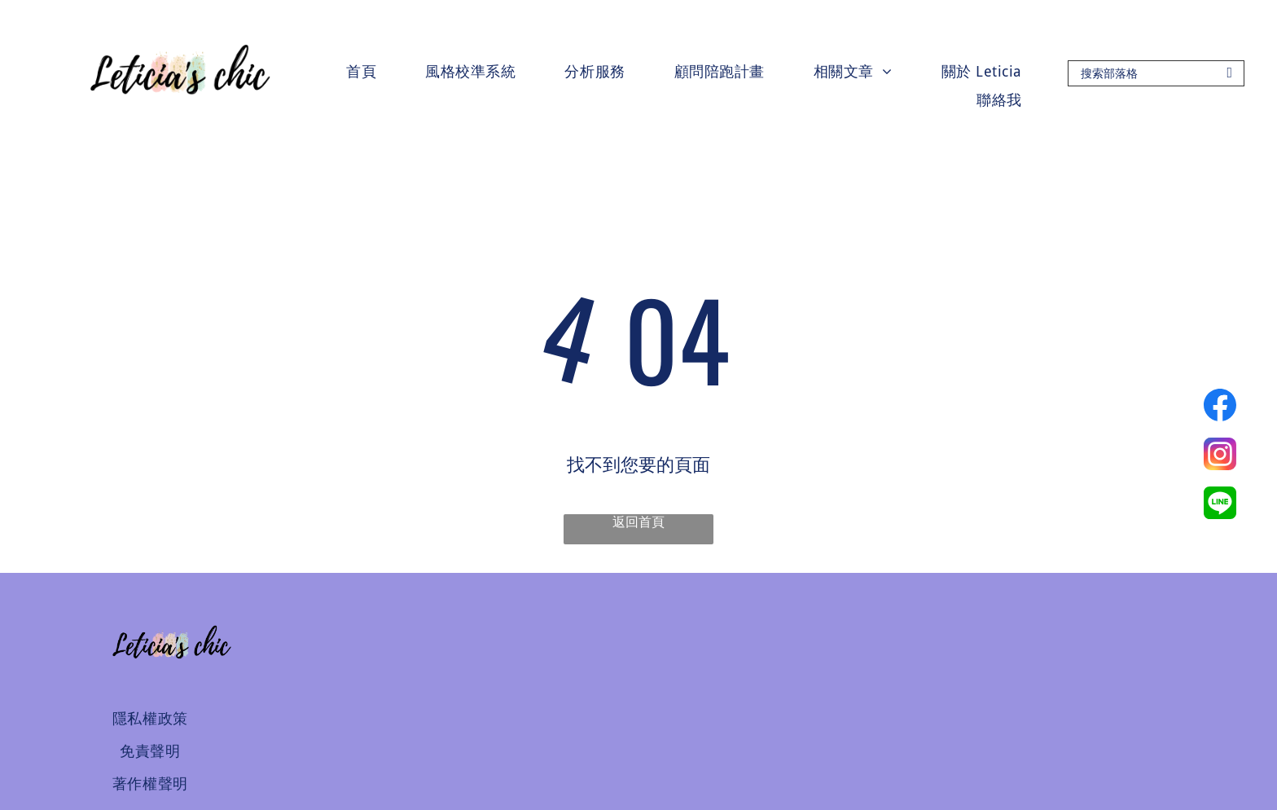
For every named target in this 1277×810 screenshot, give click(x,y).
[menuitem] (361, 71)
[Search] (1156, 73)
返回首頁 (638, 522)
